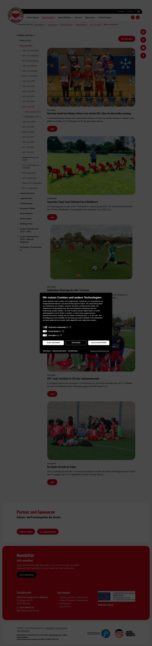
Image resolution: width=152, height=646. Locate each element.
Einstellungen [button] (73, 351)
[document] (76, 310)
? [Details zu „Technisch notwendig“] (70, 327)
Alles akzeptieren (98, 343)
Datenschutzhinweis (59, 351)
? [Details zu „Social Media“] (63, 331)
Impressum (46, 351)
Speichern (76, 343)
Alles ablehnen (53, 343)
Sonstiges (52, 335)
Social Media (53, 331)
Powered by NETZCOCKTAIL (99, 351)
